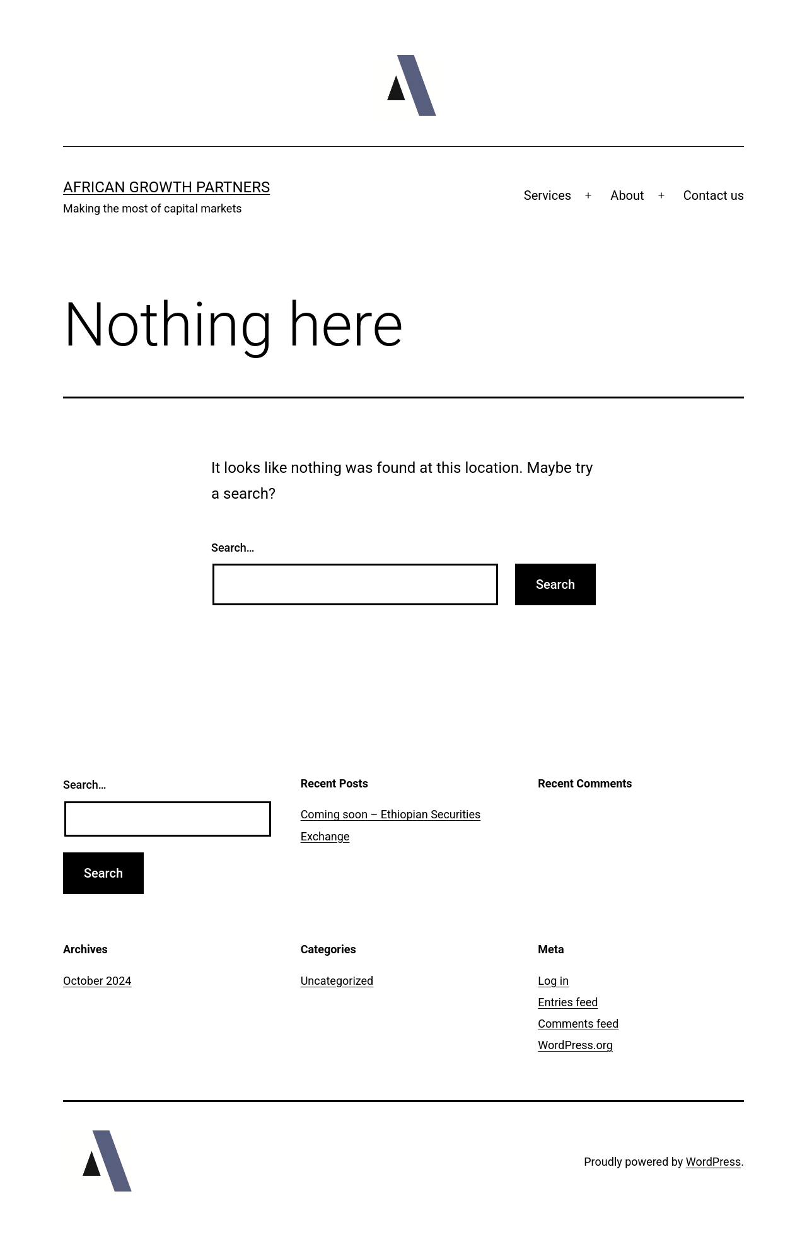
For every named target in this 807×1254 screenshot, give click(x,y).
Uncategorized (337, 980)
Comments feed (578, 1023)
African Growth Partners (166, 187)
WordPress (713, 1161)
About (627, 195)
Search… (233, 547)
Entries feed (568, 1002)
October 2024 (97, 980)
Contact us (713, 195)
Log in (553, 980)
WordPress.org (575, 1045)
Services (547, 195)
